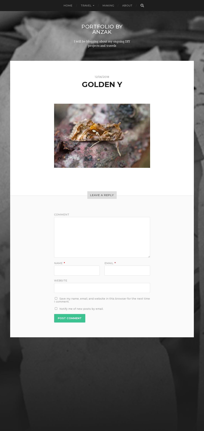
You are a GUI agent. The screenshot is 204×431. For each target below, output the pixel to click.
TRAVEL (86, 5)
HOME (68, 5)
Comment (61, 214)
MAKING (108, 5)
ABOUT (127, 5)
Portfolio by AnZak (102, 29)
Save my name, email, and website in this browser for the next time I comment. (102, 300)
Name (59, 263)
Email (110, 263)
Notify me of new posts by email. (81, 308)
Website (60, 280)
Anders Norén (109, 418)
